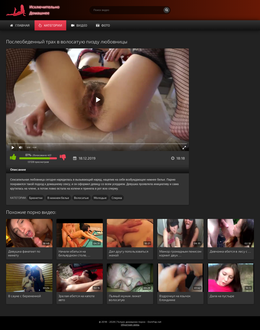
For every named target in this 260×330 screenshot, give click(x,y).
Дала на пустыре (222, 296)
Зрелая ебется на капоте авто (76, 298)
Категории (50, 25)
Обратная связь (130, 324)
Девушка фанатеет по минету (24, 253)
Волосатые (81, 197)
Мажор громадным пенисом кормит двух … (180, 253)
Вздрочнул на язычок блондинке (175, 298)
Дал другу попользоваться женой (128, 253)
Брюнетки (35, 197)
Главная (20, 25)
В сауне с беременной (24, 296)
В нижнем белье (58, 197)
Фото (103, 25)
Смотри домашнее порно (36, 10)
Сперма (117, 197)
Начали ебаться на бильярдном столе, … (74, 253)
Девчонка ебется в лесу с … (230, 251)
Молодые (100, 197)
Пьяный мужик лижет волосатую (125, 298)
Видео (79, 25)
